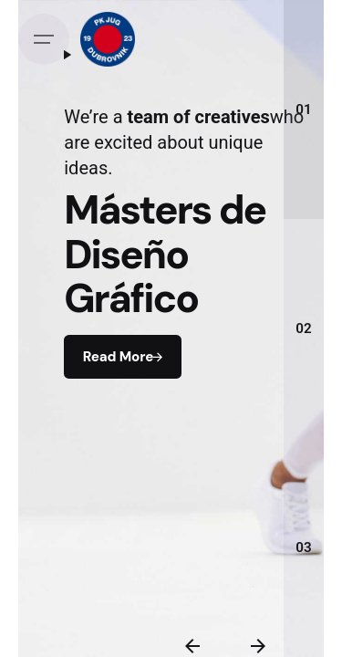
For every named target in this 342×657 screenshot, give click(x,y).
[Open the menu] (43, 39)
